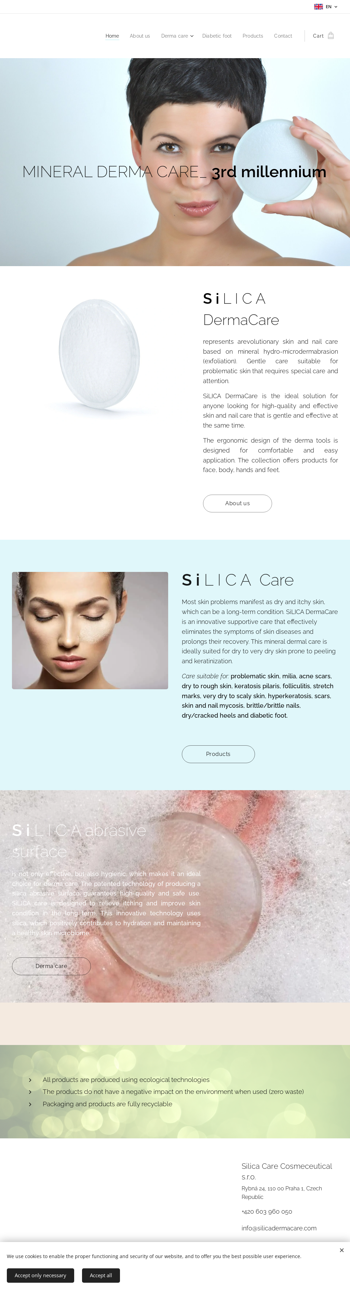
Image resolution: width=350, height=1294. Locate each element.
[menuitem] (105, 35)
